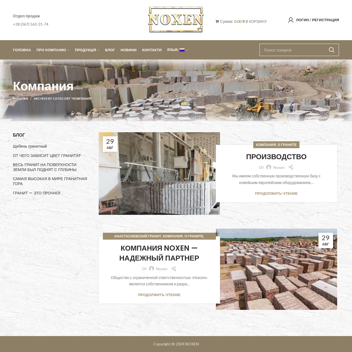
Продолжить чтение (276, 193)
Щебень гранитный (30, 146)
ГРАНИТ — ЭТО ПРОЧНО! (36, 193)
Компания (266, 145)
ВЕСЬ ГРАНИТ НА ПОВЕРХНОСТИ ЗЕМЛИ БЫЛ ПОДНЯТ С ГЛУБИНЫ (44, 167)
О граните (287, 145)
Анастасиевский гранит (137, 236)
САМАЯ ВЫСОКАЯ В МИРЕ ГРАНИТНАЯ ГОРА (50, 181)
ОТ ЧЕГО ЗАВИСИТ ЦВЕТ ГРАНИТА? (47, 155)
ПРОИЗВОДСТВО (276, 157)
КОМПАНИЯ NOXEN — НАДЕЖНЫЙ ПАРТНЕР (159, 253)
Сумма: (229, 21)
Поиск (332, 50)
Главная (20, 98)
